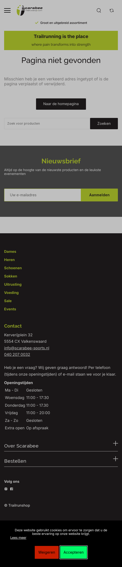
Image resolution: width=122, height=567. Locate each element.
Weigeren (46, 552)
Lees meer (18, 538)
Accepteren (74, 552)
